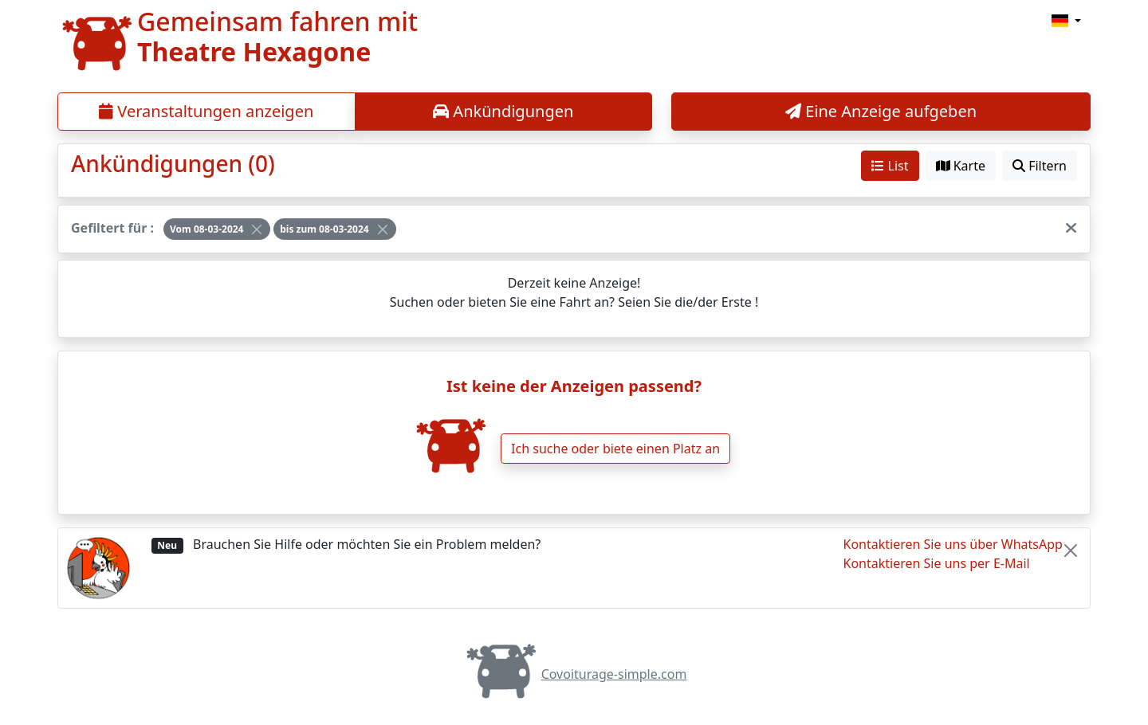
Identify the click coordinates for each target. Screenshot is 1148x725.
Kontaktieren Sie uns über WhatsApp (953, 544)
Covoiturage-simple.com (574, 674)
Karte (960, 165)
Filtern (1039, 165)
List (889, 165)
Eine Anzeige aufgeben (881, 111)
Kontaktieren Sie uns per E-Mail (936, 563)
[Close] (257, 229)
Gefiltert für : (112, 228)
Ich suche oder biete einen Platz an (615, 448)
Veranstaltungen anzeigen (206, 111)
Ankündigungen (503, 111)
